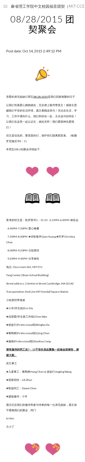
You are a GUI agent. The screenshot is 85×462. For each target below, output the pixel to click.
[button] (5, 6)
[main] (42, 24)
